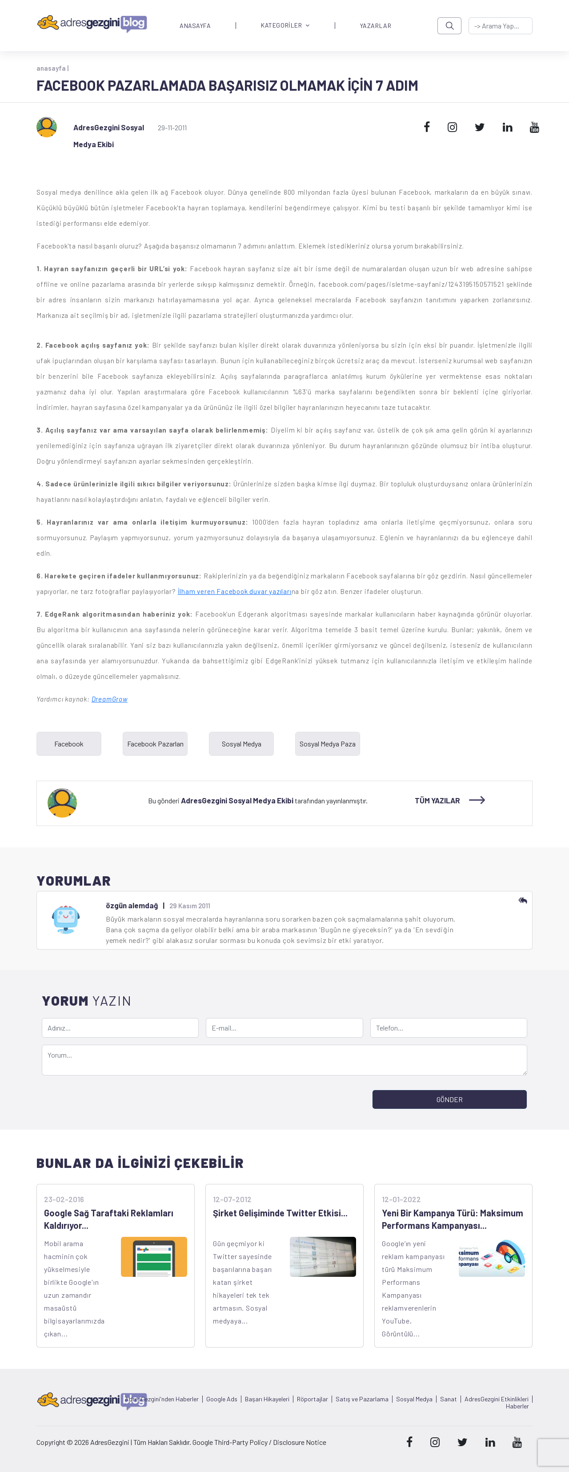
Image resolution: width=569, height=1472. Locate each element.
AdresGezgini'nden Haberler (162, 1399)
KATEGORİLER (285, 25)
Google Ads (221, 1399)
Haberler (517, 1406)
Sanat (448, 1399)
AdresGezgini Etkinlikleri (497, 1399)
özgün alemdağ (132, 905)
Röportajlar (312, 1399)
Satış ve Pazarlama (362, 1399)
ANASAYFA (195, 25)
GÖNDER (450, 1099)
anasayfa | (52, 68)
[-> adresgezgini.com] (501, 25)
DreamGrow (110, 699)
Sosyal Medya (414, 1399)
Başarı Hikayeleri (267, 1399)
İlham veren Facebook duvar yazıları (235, 591)
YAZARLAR (375, 25)
